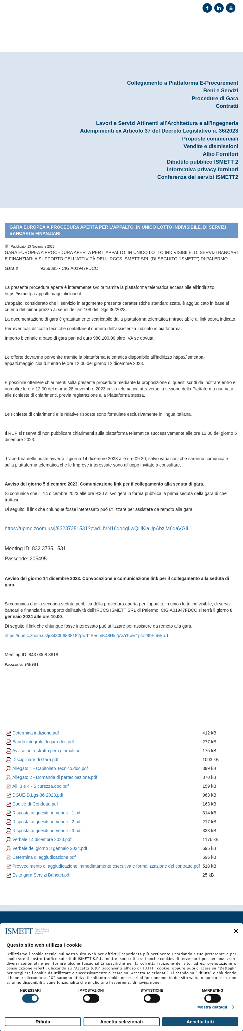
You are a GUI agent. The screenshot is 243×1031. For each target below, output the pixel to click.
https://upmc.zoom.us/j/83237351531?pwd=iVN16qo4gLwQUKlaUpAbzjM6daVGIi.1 (98, 528)
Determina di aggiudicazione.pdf (44, 857)
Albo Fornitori (220, 154)
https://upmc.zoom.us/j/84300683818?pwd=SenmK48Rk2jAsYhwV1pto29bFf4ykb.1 (87, 635)
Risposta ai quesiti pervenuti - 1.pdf (47, 812)
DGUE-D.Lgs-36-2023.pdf (37, 795)
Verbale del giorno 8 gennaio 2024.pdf (49, 848)
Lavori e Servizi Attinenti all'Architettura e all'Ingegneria (167, 123)
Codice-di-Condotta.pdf (35, 803)
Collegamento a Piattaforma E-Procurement (182, 83)
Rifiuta (42, 1021)
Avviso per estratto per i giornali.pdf (47, 750)
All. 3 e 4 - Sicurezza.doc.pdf (40, 786)
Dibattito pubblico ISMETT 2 (202, 162)
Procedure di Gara (215, 98)
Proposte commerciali (210, 139)
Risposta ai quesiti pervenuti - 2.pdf (47, 821)
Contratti (227, 106)
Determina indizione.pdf (35, 732)
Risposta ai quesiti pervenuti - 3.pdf (47, 830)
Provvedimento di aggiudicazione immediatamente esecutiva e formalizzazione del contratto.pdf (106, 866)
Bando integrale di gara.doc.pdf (43, 741)
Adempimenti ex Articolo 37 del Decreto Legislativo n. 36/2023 (159, 131)
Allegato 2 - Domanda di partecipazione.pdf (54, 777)
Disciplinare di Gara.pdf (35, 759)
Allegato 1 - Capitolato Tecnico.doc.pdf (50, 768)
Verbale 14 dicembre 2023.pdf (42, 839)
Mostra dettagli (212, 1007)
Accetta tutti (200, 1021)
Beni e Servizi (220, 91)
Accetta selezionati (121, 1021)
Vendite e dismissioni (211, 146)
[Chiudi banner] (236, 931)
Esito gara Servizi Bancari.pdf (41, 875)
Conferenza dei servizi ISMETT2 (197, 177)
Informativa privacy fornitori (202, 169)
